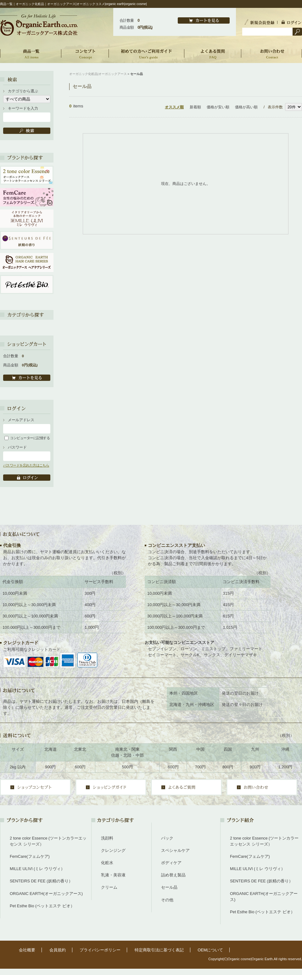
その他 (167, 900)
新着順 (195, 107)
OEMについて (210, 950)
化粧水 (107, 862)
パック (167, 838)
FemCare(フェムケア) (30, 856)
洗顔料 (107, 838)
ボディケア (171, 862)
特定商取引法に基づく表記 (159, 950)
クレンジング (113, 850)
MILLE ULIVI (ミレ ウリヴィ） (37, 868)
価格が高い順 (246, 107)
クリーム (109, 887)
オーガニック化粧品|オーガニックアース (98, 74)
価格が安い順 (218, 107)
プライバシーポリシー (100, 950)
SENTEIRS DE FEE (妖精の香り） (41, 881)
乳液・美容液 (113, 875)
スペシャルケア (175, 850)
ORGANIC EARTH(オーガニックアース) (46, 893)
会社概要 (27, 950)
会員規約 (57, 950)
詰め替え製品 (173, 875)
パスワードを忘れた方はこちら (26, 465)
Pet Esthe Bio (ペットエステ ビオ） (42, 905)
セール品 (169, 887)
